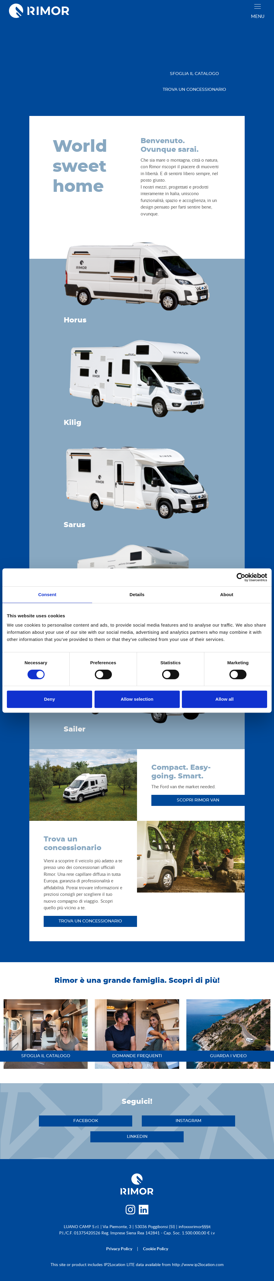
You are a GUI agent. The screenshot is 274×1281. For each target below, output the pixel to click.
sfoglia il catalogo (194, 74)
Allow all (224, 699)
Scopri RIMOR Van (198, 800)
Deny (49, 699)
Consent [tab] (47, 594)
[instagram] (130, 1211)
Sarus (74, 525)
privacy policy (119, 1248)
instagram (188, 1121)
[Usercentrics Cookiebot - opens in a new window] (241, 577)
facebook (85, 1121)
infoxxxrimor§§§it (195, 1226)
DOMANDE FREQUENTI (137, 1056)
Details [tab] (137, 594)
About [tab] (226, 594)
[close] (257, 6)
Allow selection (137, 699)
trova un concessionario (194, 90)
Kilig (72, 422)
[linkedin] (143, 1211)
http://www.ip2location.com (198, 1264)
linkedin (137, 1137)
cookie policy (155, 1248)
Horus (75, 320)
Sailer (75, 729)
